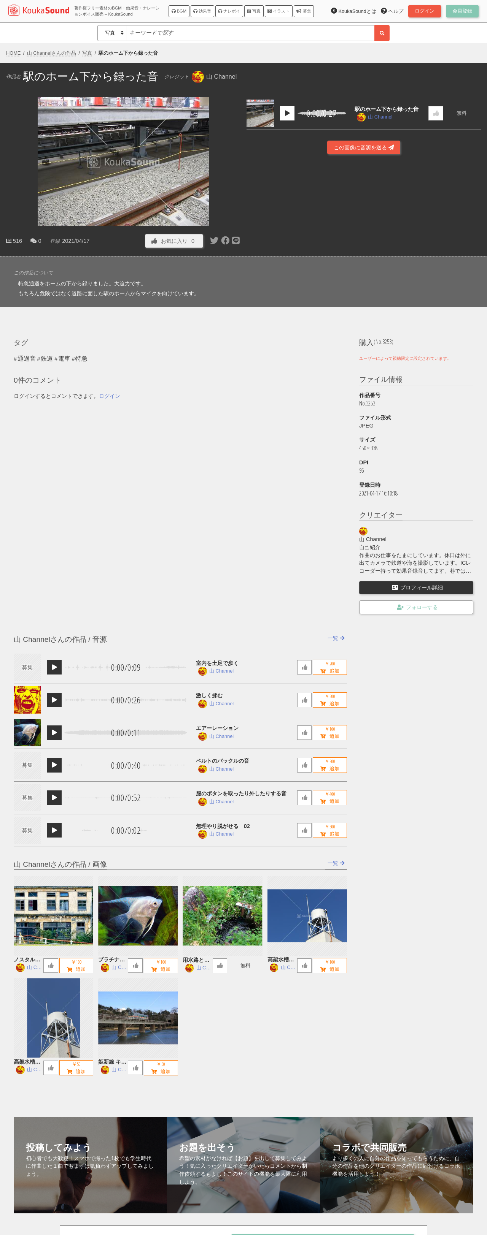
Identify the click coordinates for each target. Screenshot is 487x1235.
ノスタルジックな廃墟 (27, 960)
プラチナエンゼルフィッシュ (111, 960)
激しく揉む (209, 695)
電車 (64, 358)
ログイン (109, 396)
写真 (254, 11)
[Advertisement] (364, 225)
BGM (179, 11)
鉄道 (47, 358)
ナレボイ (229, 11)
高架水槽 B (280, 960)
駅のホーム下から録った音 (387, 109)
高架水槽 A (27, 1062)
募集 (303, 11)
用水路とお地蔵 (196, 960)
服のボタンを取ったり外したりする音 (241, 793)
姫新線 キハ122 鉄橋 (112, 1062)
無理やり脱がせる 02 (223, 826)
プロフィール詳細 (417, 587)
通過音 (27, 358)
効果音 (202, 11)
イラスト (278, 11)
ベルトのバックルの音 (222, 761)
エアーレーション (217, 728)
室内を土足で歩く (217, 663)
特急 (81, 358)
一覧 (336, 638)
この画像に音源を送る (364, 147)
